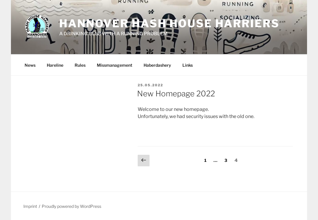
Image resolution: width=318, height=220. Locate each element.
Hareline (55, 65)
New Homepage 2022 (176, 93)
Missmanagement (114, 65)
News (30, 65)
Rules (80, 65)
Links (187, 65)
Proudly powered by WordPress (71, 206)
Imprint (30, 206)
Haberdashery (157, 65)
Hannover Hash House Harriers (169, 23)
